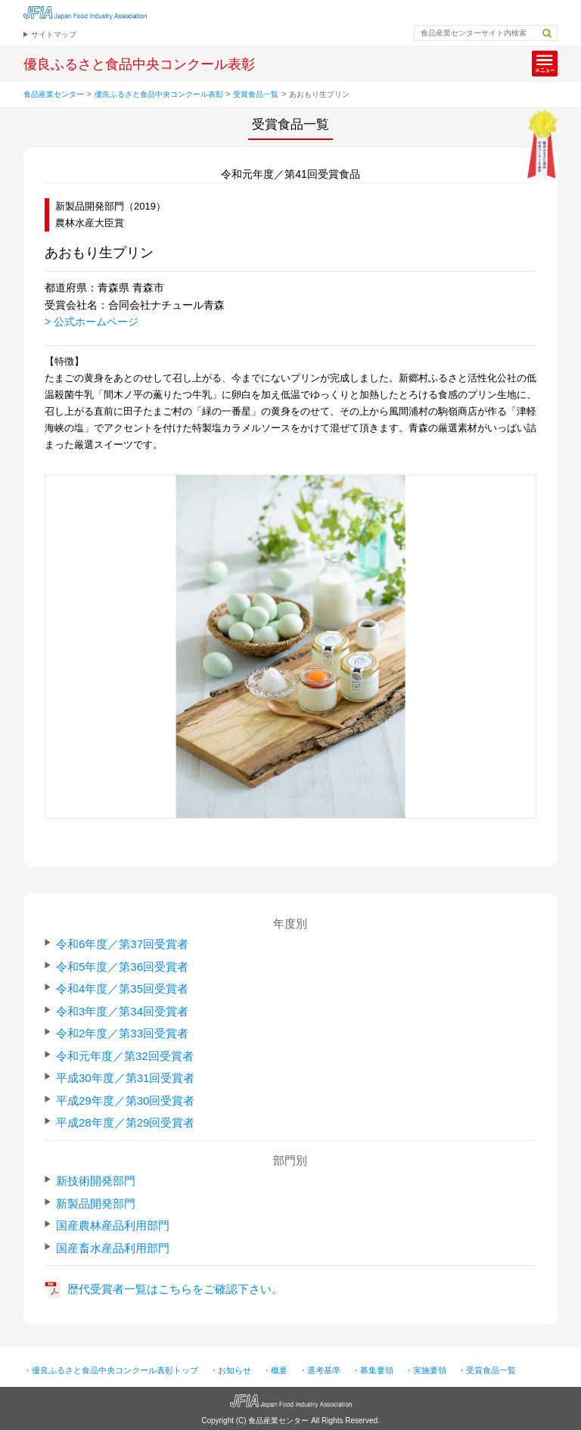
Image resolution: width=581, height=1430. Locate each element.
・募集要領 (372, 1370)
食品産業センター (53, 94)
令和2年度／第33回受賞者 (122, 1033)
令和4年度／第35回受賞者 (122, 988)
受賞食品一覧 (255, 94)
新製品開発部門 (95, 1203)
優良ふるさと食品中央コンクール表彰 (159, 94)
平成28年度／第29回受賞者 (125, 1122)
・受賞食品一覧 (487, 1370)
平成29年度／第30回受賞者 (125, 1100)
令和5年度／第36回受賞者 (122, 966)
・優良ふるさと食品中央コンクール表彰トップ (110, 1370)
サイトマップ (53, 34)
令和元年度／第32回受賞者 (125, 1055)
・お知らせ (230, 1370)
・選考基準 (319, 1370)
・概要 (275, 1370)
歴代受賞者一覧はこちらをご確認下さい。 (175, 1288)
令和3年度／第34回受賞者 (122, 1011)
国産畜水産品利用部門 (112, 1248)
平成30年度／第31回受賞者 (125, 1077)
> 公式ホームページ (91, 322)
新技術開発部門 (95, 1180)
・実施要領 (425, 1370)
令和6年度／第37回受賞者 (122, 943)
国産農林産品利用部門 (112, 1225)
